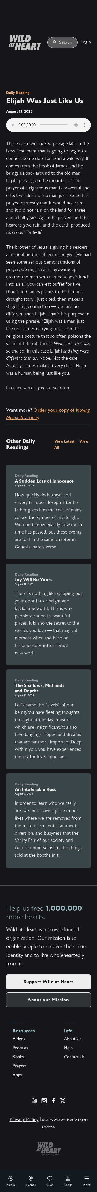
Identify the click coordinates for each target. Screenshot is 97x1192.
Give (49, 1181)
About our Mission (48, 999)
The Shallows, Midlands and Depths (39, 688)
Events (31, 1181)
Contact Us (74, 1057)
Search (62, 42)
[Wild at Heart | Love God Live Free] (22, 42)
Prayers (20, 1066)
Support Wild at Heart (48, 981)
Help (68, 1048)
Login (86, 42)
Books (68, 1181)
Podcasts (20, 1048)
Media (10, 1181)
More (87, 1181)
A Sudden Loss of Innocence (44, 481)
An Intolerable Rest (35, 789)
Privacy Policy (24, 1119)
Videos (19, 1038)
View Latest (65, 441)
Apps (17, 1075)
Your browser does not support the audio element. (48, 125)
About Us (72, 1038)
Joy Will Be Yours (34, 579)
